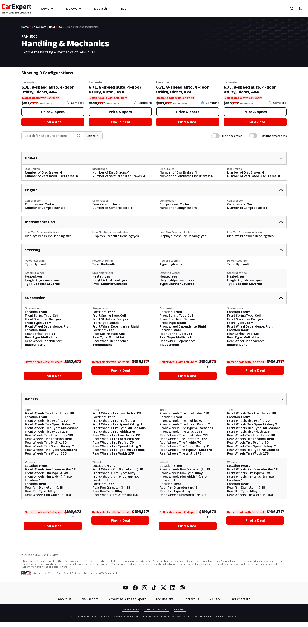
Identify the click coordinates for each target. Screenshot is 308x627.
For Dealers (164, 599)
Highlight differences (273, 135)
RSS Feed (180, 609)
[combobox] (49, 135)
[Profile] (300, 8)
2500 (61, 27)
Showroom (39, 27)
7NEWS (215, 599)
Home (25, 27)
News (47, 8)
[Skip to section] (93, 135)
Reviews (73, 8)
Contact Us (191, 599)
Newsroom (90, 599)
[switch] (215, 135)
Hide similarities (232, 135)
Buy (123, 8)
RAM (52, 27)
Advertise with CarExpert (127, 599)
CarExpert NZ (240, 599)
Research (102, 8)
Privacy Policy (130, 609)
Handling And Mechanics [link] (83, 27)
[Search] (291, 8)
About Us (64, 599)
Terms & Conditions (156, 609)
